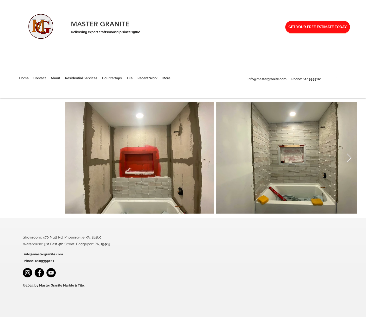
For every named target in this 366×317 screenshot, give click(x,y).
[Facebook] (344, 79)
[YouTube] (51, 272)
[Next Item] (349, 158)
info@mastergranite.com (267, 79)
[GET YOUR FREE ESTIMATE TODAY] (317, 27)
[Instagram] (337, 79)
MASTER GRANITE (100, 24)
